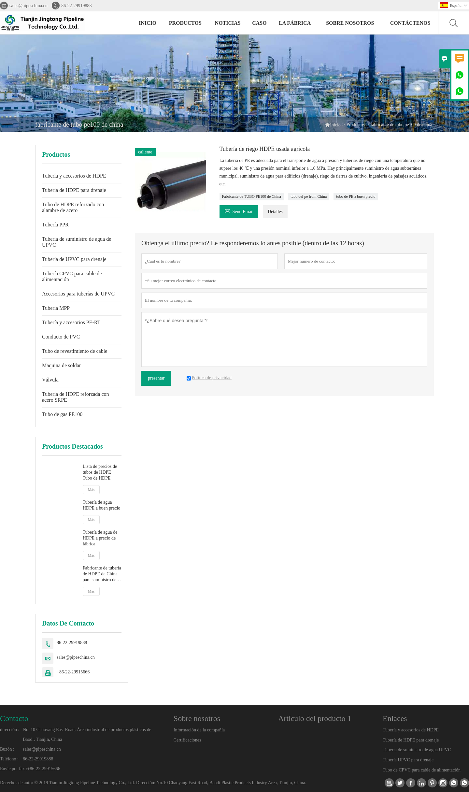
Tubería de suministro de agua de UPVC (76, 242)
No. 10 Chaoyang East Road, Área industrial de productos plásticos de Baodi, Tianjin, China (87, 734)
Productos (185, 23)
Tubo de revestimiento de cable (74, 351)
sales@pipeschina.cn (28, 5)
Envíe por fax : (13, 768)
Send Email (239, 210)
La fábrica (295, 23)
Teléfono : (9, 758)
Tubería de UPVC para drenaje (74, 259)
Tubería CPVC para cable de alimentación (72, 276)
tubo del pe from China (309, 196)
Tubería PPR (55, 224)
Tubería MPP (56, 308)
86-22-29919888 (76, 5)
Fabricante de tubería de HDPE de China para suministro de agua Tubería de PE (102, 574)
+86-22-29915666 (73, 672)
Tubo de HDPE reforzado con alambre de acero (73, 207)
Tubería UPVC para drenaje (408, 759)
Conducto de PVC (61, 336)
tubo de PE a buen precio (355, 196)
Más (91, 489)
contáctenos (410, 23)
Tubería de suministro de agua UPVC (417, 749)
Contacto (14, 718)
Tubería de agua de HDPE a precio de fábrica (100, 538)
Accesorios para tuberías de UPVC (78, 293)
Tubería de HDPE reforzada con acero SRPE (75, 397)
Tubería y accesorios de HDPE (74, 176)
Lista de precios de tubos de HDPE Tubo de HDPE (100, 472)
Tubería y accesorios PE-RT (71, 322)
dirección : (9, 729)
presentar (156, 378)
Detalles (275, 211)
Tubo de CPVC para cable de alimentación (422, 770)
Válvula (50, 379)
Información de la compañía (199, 729)
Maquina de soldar (61, 365)
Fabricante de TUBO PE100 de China (251, 196)
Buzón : (7, 749)
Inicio (147, 23)
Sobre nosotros (350, 23)
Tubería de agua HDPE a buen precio (101, 505)
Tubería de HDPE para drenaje (74, 190)
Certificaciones (187, 740)
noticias (228, 23)
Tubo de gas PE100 (62, 414)
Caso (259, 23)
